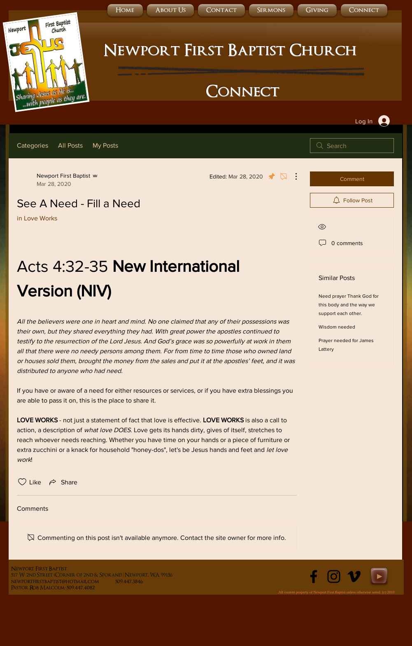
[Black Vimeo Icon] (354, 576)
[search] (352, 145)
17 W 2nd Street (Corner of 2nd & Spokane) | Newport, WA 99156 (92, 575)
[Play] (379, 576)
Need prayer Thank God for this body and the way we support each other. (349, 304)
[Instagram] (333, 576)
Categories (32, 145)
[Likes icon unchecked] (22, 482)
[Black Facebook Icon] (313, 576)
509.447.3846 (145, 582)
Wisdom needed (337, 327)
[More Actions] (292, 176)
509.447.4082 (90, 588)
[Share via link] (62, 482)
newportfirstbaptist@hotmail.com (55, 582)
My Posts (105, 145)
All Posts (70, 145)
